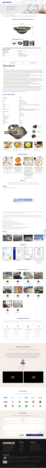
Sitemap (33, 465)
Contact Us (36, 2)
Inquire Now (12, 62)
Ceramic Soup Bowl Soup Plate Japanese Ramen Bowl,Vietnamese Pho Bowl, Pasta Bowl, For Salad (19, 16)
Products (23, 2)
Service (27, 2)
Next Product (33, 62)
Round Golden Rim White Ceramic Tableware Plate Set (8, 169)
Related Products (23, 154)
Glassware (21, 451)
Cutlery (20, 450)
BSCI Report (7, 260)
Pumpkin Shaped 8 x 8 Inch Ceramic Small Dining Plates (18, 169)
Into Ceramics (31, 2)
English (41, 0)
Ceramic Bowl (21, 445)
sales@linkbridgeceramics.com (34, 0)
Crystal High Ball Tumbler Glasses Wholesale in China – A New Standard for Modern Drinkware (24, 461)
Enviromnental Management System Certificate (38, 262)
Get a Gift (40, 2)
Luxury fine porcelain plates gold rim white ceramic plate (39, 169)
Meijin (23, 365)
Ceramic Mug (21, 447)
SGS (28, 260)
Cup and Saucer (22, 448)
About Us (19, 2)
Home (16, 2)
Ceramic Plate (11, 14)
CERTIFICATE (18, 260)
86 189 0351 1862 (37, 447)
